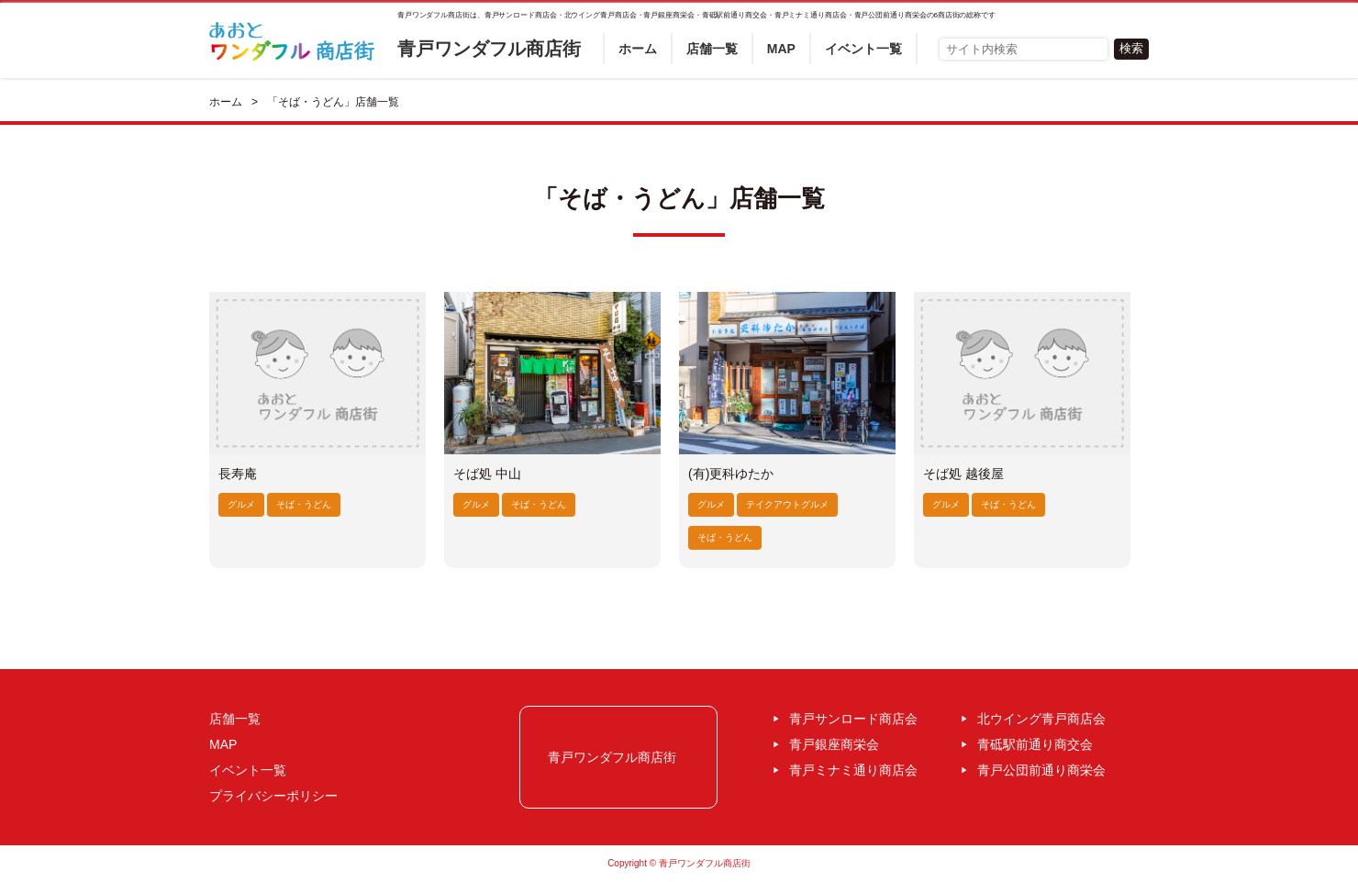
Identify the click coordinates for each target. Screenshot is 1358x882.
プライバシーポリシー (273, 795)
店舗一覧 (712, 48)
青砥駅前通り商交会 (1035, 744)
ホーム (637, 48)
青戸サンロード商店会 (853, 718)
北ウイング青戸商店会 (1041, 718)
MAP (781, 48)
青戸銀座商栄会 (834, 744)
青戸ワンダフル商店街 (489, 49)
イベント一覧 (863, 48)
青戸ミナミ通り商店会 (853, 770)
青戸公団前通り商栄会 (1041, 770)
